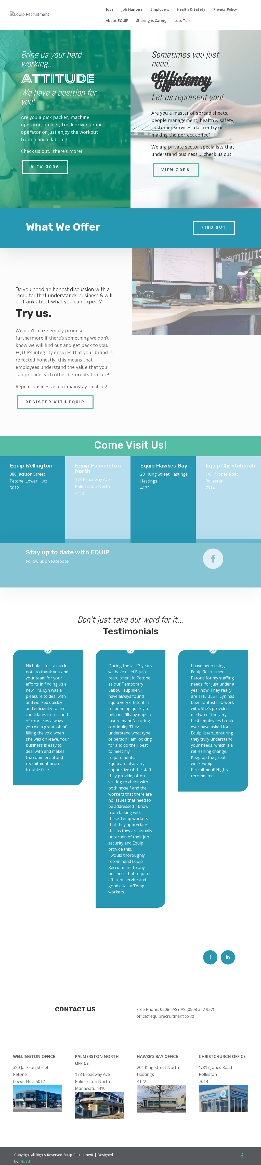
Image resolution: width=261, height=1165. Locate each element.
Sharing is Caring (151, 21)
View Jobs (45, 167)
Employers (159, 10)
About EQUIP (117, 21)
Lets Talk (182, 21)
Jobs (109, 10)
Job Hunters (131, 10)
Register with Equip (55, 402)
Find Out (213, 227)
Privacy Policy (225, 10)
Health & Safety (191, 10)
